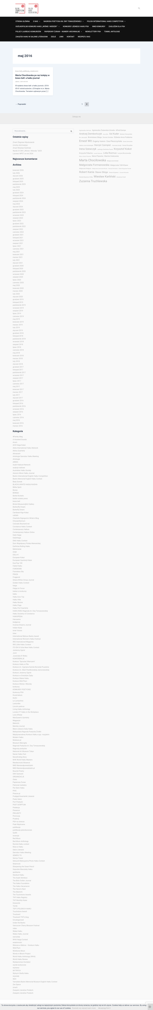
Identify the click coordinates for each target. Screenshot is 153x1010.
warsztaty (16, 937)
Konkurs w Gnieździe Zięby (23, 676)
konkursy (16, 687)
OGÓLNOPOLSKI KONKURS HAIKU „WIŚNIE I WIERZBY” (38, 26)
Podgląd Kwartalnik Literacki (23, 796)
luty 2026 (16, 173)
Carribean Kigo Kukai (20, 513)
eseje (53, 37)
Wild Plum (16, 948)
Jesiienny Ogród (19, 650)
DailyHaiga (17, 538)
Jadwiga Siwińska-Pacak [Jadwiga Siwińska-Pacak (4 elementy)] (105, 149)
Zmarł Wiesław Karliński (22, 148)
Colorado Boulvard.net (21, 524)
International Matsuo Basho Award (26, 636)
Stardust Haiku (18, 875)
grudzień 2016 (18, 401)
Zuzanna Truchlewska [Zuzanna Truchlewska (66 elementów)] (93, 181)
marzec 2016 (18, 426)
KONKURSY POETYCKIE (22, 689)
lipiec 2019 (17, 313)
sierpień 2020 (18, 277)
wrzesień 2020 (18, 274)
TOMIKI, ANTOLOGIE (112, 32)
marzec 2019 (18, 325)
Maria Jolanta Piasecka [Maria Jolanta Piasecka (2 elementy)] (85, 156)
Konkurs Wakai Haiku (21, 678)
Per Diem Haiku (18, 788)
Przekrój (16, 819)
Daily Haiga (17, 535)
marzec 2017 (18, 392)
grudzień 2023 (18, 210)
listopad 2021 (18, 238)
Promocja (16, 816)
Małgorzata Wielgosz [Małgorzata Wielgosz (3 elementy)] (85, 168)
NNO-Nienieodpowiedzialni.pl (24, 768)
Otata (15, 779)
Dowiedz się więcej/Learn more (84, 1008)
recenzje (16, 836)
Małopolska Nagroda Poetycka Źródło (27, 732)
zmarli (15, 987)
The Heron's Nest (19, 889)
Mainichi (16, 723)
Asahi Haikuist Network (21, 465)
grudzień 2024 (18, 193)
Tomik (15, 906)
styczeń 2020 (18, 297)
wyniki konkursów (19, 965)
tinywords (16, 903)
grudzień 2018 (18, 333)
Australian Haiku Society (22, 470)
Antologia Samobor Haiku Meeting (26, 456)
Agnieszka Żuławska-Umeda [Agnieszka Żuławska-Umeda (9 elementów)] (103, 130)
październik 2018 (19, 339)
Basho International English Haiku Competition (30, 476)
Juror (15, 653)
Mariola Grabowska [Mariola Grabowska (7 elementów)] (111, 156)
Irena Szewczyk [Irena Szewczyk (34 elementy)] (87, 148)
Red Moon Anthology (20, 841)
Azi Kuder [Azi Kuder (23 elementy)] (114, 133)
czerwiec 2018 (18, 350)
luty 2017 (16, 395)
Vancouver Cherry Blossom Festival (26, 926)
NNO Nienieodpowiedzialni (23, 765)
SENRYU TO (17, 855)
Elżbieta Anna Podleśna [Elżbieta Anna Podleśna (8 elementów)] (123, 137)
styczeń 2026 (18, 176)
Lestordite (16, 704)
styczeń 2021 (18, 263)
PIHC (15, 791)
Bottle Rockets (18, 496)
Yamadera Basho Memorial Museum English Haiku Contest (35, 982)
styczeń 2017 (18, 398)
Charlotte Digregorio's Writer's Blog (26, 518)
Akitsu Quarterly (19, 451)
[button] (139, 8)
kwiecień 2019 (18, 322)
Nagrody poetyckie (20, 749)
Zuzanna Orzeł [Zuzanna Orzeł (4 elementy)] (121, 177)
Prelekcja (16, 808)
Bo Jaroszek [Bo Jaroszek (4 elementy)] (83, 137)
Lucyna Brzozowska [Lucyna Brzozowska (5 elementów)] (124, 153)
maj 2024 (16, 204)
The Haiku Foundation (21, 883)
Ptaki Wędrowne (19, 824)
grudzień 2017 (18, 367)
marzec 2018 (18, 358)
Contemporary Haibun (21, 529)
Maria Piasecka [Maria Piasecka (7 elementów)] (97, 156)
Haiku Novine (18, 602)
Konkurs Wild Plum (20, 681)
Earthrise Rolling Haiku (21, 546)
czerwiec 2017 (18, 384)
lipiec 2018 (17, 347)
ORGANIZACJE (18, 777)
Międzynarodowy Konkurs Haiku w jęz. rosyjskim (31, 735)
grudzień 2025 (18, 179)
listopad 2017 (18, 370)
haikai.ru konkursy (19, 591)
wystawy (16, 968)
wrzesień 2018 (18, 342)
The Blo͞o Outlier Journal (22, 881)
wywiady (16, 976)
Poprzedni (21, 104)
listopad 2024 (18, 196)
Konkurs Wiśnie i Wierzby (22, 684)
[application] (39, 21)
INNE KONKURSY (98, 26)
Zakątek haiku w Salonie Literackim (32, 37)
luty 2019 (16, 328)
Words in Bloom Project (21, 954)
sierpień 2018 (18, 344)
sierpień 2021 (18, 243)
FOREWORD (17, 569)
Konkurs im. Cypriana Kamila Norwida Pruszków (31, 667)
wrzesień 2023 (18, 215)
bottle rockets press (20, 498)
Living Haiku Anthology (21, 709)
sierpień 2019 (18, 311)
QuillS (15, 833)
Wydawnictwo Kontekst (21, 962)
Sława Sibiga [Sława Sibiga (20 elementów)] (101, 172)
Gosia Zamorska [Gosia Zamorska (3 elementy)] (127, 141)
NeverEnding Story (20, 757)
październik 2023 (19, 212)
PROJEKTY (17, 813)
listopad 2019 (18, 302)
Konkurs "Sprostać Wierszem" (24, 661)
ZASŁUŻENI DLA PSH (117, 26)
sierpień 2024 (18, 201)
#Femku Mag (18, 437)
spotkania (16, 872)
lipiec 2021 (17, 246)
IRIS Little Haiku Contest (22, 645)
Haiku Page (17, 605)
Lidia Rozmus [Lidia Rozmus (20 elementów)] (110, 153)
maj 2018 (16, 353)
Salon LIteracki (18, 850)
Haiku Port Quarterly (20, 608)
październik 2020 (19, 271)
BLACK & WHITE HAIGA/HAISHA (25, 484)
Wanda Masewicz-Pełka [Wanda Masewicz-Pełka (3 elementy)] (86, 177)
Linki (61, 37)
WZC (14, 979)
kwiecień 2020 (18, 288)
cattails (15, 515)
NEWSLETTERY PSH (93, 32)
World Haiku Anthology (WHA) (24, 956)
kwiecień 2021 (18, 254)
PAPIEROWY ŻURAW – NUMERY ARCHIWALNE (63, 31)
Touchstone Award (20, 911)
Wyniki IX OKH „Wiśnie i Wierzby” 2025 (27, 151)
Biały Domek (17, 482)
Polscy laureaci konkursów (28, 32)
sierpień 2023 (18, 218)
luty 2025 (16, 190)
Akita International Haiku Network (25, 448)
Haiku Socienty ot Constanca (24, 614)
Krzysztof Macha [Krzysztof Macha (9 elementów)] (86, 153)
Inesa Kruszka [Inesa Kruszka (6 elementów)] (127, 145)
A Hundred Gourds (20, 440)
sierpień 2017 (18, 378)
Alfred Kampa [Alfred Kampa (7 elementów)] (121, 130)
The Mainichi (17, 892)
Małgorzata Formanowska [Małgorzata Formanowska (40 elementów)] (94, 164)
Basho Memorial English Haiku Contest (27, 479)
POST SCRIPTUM (19, 805)
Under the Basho (19, 923)
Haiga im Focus (19, 588)
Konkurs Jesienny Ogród (22, 673)
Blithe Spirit (17, 487)
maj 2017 (16, 386)
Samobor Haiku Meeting (22, 852)
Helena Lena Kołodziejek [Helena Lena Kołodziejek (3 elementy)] (86, 145)
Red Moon (16, 838)
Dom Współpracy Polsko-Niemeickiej (26, 543)
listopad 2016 (18, 403)
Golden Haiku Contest (21, 583)
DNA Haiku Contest (20, 541)
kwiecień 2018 (18, 356)
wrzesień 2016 (18, 409)
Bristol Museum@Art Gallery (23, 504)
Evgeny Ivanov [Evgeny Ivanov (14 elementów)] (99, 141)
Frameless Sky (18, 572)
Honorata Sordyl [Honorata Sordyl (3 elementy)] (116, 145)
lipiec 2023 (17, 221)
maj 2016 (16, 420)
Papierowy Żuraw (19, 782)
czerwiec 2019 (18, 316)
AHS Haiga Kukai (19, 445)
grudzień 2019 (18, 299)
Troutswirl (16, 914)
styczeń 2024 (18, 207)
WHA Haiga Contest (20, 940)
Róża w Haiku (18, 847)
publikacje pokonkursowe (22, 830)
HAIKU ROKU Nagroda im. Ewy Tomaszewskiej (30, 611)
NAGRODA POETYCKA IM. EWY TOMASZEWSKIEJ (64, 21)
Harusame (17, 619)
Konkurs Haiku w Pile (21, 664)
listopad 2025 (18, 181)
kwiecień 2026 (18, 170)
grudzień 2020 (18, 266)
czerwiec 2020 (18, 283)
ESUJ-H (15, 555)
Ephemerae (17, 549)
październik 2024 (19, 198)
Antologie (16, 459)
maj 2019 (16, 319)
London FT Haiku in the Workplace (26, 712)
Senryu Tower (18, 858)
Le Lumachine (18, 701)
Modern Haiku (18, 737)
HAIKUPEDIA (17, 616)
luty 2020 (16, 294)
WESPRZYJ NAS (84, 37)
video (15, 928)
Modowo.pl (17, 740)
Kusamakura (17, 695)
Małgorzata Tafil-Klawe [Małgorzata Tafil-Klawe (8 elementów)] (119, 165)
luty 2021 (16, 260)
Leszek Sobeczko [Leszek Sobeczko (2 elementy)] (98, 153)
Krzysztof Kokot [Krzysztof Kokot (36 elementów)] (123, 148)
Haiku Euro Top (18, 597)
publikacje (26, 71)
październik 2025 (19, 184)
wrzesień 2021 (18, 240)
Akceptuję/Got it (104, 1008)
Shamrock (16, 864)
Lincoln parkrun (18, 706)
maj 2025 (16, 187)
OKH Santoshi (18, 774)
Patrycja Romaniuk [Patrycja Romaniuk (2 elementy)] (113, 168)
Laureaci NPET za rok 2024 (23, 154)
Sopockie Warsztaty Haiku (22, 869)
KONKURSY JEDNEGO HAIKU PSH (76, 26)
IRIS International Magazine (23, 642)
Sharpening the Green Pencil (23, 867)
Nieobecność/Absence (21, 763)
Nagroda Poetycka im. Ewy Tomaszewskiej (29, 746)
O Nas (36, 21)
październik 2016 (19, 406)
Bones (15, 490)
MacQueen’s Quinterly (21, 718)
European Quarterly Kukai (22, 560)
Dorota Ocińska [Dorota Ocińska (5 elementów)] (108, 137)
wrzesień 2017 (18, 375)
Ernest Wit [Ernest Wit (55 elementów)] (85, 141)
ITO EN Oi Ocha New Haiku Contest (26, 647)
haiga (15, 586)
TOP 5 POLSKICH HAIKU (22, 909)
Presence (16, 810)
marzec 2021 (18, 257)
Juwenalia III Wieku (20, 656)
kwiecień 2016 (18, 423)
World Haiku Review (20, 959)
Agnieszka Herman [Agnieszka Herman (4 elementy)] (85, 130)
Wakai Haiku (17, 931)
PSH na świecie (18, 822)
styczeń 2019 (18, 330)
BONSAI (16, 493)
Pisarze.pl (16, 793)
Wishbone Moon (19, 951)
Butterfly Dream (19, 510)
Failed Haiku (17, 566)
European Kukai (19, 557)
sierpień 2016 (18, 412)
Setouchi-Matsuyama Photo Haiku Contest (29, 861)
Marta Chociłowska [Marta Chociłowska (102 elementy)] (92, 160)
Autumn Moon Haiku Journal (23, 473)
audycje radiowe (19, 468)
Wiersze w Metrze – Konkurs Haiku (26, 945)
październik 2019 (19, 305)
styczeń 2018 (18, 364)
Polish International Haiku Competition (106, 21)
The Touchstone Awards (22, 895)
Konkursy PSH (18, 692)
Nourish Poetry (18, 771)
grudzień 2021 (18, 235)
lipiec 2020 (17, 280)
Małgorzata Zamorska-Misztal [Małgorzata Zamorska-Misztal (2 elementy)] (99, 168)
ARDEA (15, 462)
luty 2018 (16, 361)
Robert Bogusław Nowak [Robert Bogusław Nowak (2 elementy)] (125, 168)
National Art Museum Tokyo (23, 751)
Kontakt (70, 37)
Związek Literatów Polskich (23, 990)
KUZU (15, 698)
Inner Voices (17, 631)
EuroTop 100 (17, 563)
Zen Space (17, 984)
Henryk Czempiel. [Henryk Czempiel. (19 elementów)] (102, 145)
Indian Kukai (17, 628)
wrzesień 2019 (18, 308)
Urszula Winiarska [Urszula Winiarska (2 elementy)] (124, 172)
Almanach (16, 454)
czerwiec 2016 (18, 417)
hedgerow (16, 622)
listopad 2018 (18, 336)
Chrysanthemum (19, 521)
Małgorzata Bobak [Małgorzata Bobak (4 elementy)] (112, 161)
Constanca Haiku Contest (22, 527)
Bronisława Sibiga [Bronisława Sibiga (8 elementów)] (95, 137)
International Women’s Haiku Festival (27, 639)
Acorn (15, 442)
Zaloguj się (76, 117)
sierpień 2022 (18, 229)
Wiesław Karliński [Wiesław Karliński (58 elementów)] (105, 176)
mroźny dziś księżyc (20, 145)
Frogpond (16, 577)
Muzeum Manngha (20, 743)
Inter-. (15, 633)
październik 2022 (19, 226)
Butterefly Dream (19, 507)
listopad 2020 (18, 269)
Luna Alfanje (17, 715)
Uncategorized (18, 920)
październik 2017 (19, 372)
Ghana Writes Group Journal (23, 580)
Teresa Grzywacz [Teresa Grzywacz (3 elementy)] (114, 172)
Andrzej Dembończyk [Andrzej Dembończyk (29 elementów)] (90, 133)
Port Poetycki (18, 802)
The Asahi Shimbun (20, 878)
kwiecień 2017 (18, 389)
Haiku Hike (17, 600)
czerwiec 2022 (18, 232)
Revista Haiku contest (21, 844)
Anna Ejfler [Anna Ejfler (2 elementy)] (105, 134)
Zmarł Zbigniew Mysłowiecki (23, 142)
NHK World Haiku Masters (22, 760)
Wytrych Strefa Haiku (21, 973)
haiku (15, 594)
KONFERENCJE (18, 659)
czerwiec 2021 (18, 249)
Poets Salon (17, 799)
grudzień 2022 (18, 224)
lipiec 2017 (17, 381)
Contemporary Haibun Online (24, 532)
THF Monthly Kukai (20, 900)
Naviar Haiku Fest (19, 754)
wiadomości (34, 71)
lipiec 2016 (17, 415)
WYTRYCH (17, 971)
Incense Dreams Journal (22, 625)
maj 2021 (16, 252)
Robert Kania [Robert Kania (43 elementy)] (86, 172)
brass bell (18, 71)
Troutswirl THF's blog (21, 917)
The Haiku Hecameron (21, 886)
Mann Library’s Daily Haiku (23, 729)
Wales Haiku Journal (20, 934)
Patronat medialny (20, 785)
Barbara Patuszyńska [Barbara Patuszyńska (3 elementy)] (126, 134)
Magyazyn (16, 720)
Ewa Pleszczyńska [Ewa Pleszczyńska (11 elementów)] (114, 141)
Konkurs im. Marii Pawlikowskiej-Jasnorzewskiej (31, 670)
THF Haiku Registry (20, 897)
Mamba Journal (19, 726)
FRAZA (15, 574)
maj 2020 (16, 285)
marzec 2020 (18, 291)
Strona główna (23, 21)
